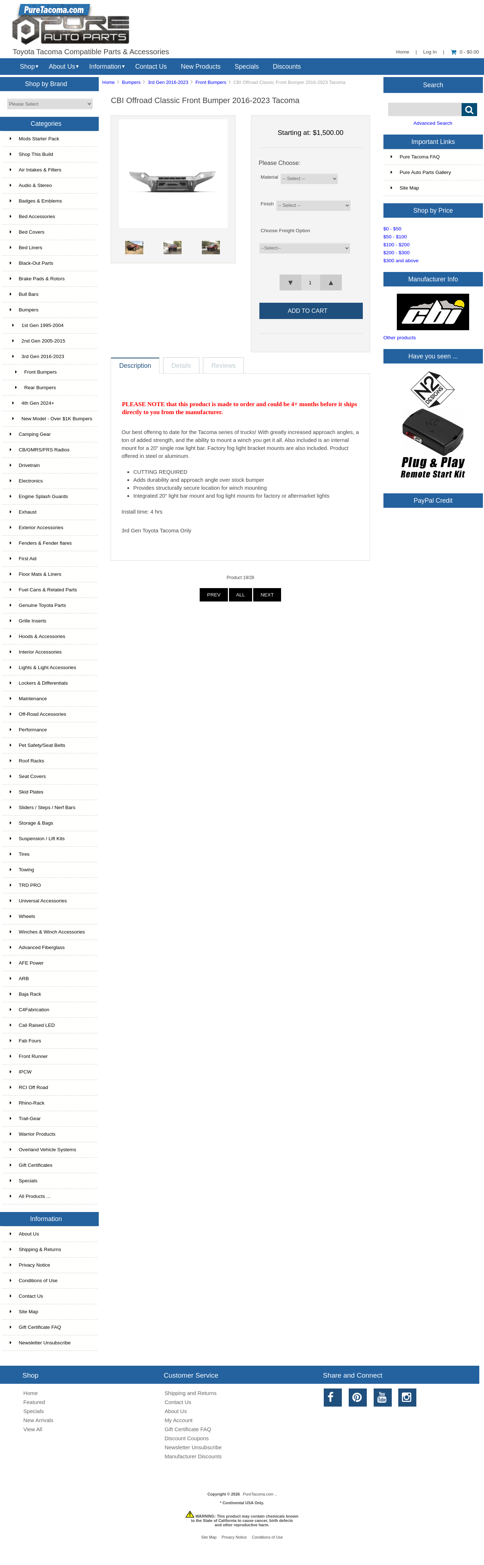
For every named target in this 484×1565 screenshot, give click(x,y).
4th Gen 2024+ (32, 403)
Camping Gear (30, 434)
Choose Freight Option (285, 230)
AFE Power (27, 963)
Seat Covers (28, 776)
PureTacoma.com (258, 1494)
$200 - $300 (396, 252)
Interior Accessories (36, 652)
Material (269, 177)
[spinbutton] (310, 282)
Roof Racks (27, 761)
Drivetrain (25, 465)
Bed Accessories (32, 216)
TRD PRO (25, 885)
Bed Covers (27, 232)
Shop (27, 66)
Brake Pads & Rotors (37, 278)
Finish (267, 204)
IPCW (21, 1072)
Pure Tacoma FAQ (415, 157)
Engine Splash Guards (39, 496)
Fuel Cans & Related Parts (43, 589)
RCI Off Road (29, 1087)
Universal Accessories (38, 900)
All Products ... (30, 1196)
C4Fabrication (30, 1009)
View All (32, 1429)
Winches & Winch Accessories (47, 932)
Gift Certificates (31, 1165)
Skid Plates (26, 792)
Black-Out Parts (31, 263)
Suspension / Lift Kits (37, 838)
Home (402, 52)
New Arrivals (38, 1420)
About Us (62, 66)
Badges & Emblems (36, 201)
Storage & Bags (31, 823)
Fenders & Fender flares (41, 543)
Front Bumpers (210, 82)
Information (105, 66)
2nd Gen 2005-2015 (37, 341)
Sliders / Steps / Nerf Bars (42, 807)
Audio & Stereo (31, 185)
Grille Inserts (28, 621)
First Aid (23, 558)
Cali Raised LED (32, 1025)
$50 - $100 (395, 236)
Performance (28, 729)
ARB (19, 978)
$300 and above (401, 260)
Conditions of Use (34, 1280)
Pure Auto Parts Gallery (421, 172)
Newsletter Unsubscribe (40, 1342)
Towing (22, 869)
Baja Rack (25, 994)
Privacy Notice (30, 1265)
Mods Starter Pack (34, 138)
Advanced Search (432, 123)
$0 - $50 (392, 228)
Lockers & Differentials (39, 683)
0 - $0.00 (465, 52)
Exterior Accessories (36, 527)
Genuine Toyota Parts (38, 605)
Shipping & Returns (35, 1249)
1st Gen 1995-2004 (37, 325)
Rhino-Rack (27, 1103)
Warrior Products (32, 1134)
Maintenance (28, 698)
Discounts (287, 66)
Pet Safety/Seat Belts (37, 745)
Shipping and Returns (191, 1393)
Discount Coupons (187, 1438)
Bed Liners (26, 247)
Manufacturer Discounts (193, 1456)
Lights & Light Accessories (43, 667)
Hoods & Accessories (37, 636)
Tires (20, 854)
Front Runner (29, 1056)
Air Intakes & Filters (35, 170)
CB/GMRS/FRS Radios (40, 449)
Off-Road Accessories (38, 714)
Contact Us (151, 66)
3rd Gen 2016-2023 (168, 82)
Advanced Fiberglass (37, 947)
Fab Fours (25, 1040)
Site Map (24, 1311)
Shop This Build (31, 154)
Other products (399, 337)
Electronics (26, 481)
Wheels (22, 916)
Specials (247, 66)
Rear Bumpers (33, 387)
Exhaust (23, 512)
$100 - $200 (396, 244)
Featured (34, 1402)
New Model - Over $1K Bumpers (51, 418)
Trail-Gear (25, 1118)
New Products (201, 66)
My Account (178, 1420)
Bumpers (131, 82)
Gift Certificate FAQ (35, 1327)
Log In (430, 52)
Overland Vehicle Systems (43, 1149)
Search (433, 84)
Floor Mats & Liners (35, 574)
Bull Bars (24, 294)
